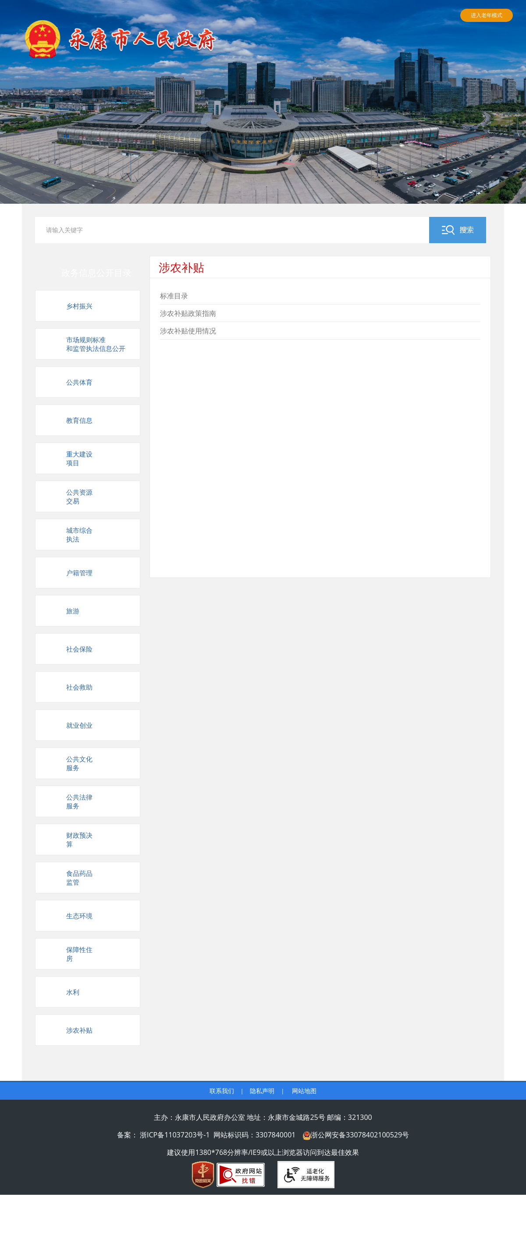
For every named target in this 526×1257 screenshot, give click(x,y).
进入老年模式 (486, 15)
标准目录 (174, 296)
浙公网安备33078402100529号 (360, 1135)
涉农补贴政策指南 (188, 313)
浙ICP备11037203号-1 (175, 1135)
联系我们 (222, 1091)
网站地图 (304, 1091)
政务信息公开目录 (96, 273)
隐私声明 (262, 1091)
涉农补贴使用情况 (188, 331)
